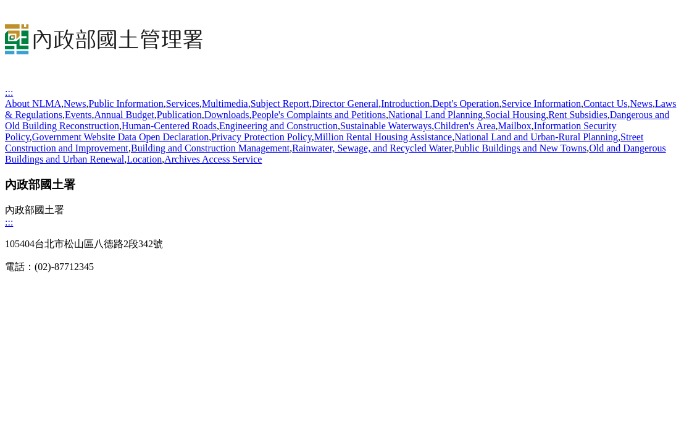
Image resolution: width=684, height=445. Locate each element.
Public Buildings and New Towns (520, 148)
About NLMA (33, 103)
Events (78, 114)
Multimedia (225, 103)
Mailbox (515, 126)
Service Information (540, 103)
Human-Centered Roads (169, 126)
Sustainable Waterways (386, 126)
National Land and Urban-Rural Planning (536, 137)
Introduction (405, 103)
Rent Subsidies (577, 114)
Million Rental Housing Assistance (383, 137)
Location (144, 159)
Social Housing (515, 114)
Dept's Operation (465, 103)
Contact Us (605, 103)
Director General (345, 103)
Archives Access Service (213, 159)
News (75, 103)
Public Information (126, 103)
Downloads (226, 114)
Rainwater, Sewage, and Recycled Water (371, 148)
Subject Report (280, 103)
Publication (179, 114)
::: (9, 92)
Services (182, 103)
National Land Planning (435, 114)
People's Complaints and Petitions (319, 114)
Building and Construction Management (210, 148)
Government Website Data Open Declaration (120, 137)
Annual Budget (124, 114)
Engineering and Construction (278, 126)
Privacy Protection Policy (261, 137)
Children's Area (464, 126)
